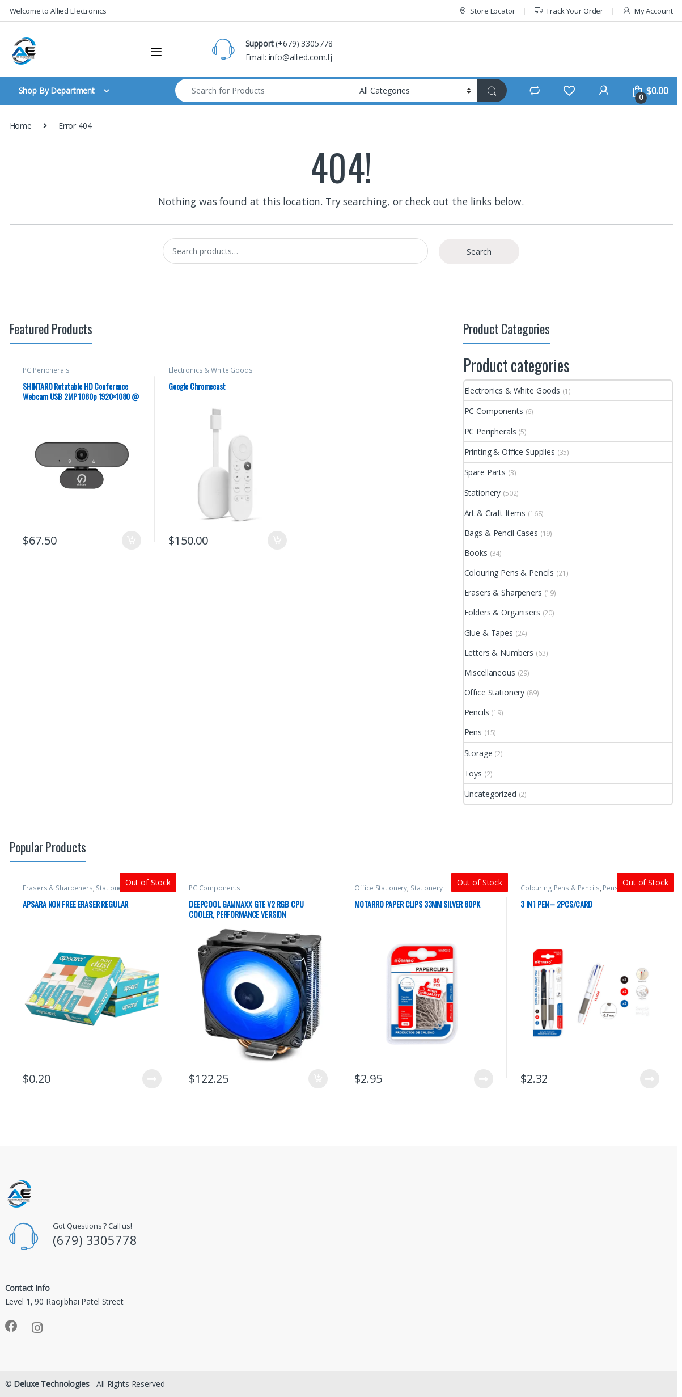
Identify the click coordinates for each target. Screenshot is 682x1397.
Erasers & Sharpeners (503, 592)
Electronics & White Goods (210, 370)
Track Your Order (569, 11)
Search (479, 251)
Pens (473, 732)
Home (21, 125)
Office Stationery (494, 692)
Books (476, 552)
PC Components (493, 411)
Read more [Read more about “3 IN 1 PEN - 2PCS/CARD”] (649, 1078)
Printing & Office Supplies (509, 451)
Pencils (476, 712)
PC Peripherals (46, 370)
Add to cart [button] (131, 540)
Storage (478, 753)
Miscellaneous (489, 672)
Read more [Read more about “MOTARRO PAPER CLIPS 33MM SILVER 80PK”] (483, 1078)
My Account (647, 11)
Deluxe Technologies (51, 1383)
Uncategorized (490, 793)
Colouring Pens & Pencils (509, 572)
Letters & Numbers (499, 652)
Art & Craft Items (495, 513)
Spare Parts (485, 472)
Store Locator (486, 11)
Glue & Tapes (488, 632)
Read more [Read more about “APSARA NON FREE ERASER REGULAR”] (152, 1078)
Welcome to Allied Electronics (58, 11)
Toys (473, 773)
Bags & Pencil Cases (501, 532)
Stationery (482, 492)
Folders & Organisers (502, 612)
